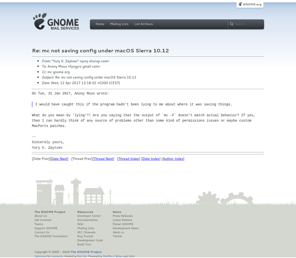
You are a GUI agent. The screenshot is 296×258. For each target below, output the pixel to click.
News (116, 212)
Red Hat (82, 256)
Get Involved (42, 220)
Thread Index (128, 158)
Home (100, 24)
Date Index (150, 158)
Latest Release (122, 220)
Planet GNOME (122, 224)
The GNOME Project (49, 212)
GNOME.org (252, 4)
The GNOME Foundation (51, 236)
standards (57, 256)
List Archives (143, 24)
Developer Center (89, 216)
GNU (132, 256)
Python (118, 256)
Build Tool (84, 244)
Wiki (80, 224)
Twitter (117, 236)
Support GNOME (46, 228)
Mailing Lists (119, 24)
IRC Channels (86, 232)
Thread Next (103, 158)
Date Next (59, 158)
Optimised (40, 256)
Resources (85, 212)
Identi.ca (118, 232)
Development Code (90, 240)
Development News (125, 228)
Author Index (173, 158)
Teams (38, 224)
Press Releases (122, 216)
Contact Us (41, 232)
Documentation (87, 220)
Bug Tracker (85, 236)
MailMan (108, 256)
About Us (40, 216)
